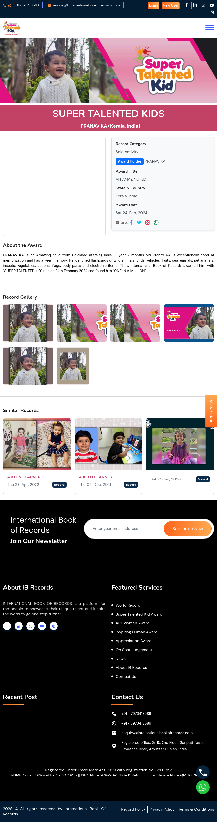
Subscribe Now (187, 529)
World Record (128, 605)
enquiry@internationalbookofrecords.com (83, 5)
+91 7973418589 (21, 5)
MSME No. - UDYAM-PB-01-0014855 (43, 775)
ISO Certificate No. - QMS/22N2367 (174, 775)
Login (153, 5)
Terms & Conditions (196, 809)
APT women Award (133, 623)
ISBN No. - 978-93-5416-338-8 (109, 775)
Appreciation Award (134, 640)
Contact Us (126, 676)
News (121, 658)
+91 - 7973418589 (136, 713)
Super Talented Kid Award (139, 614)
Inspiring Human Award (137, 632)
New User (171, 5)
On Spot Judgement (134, 649)
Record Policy (133, 809)
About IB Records (131, 667)
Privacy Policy (162, 809)
